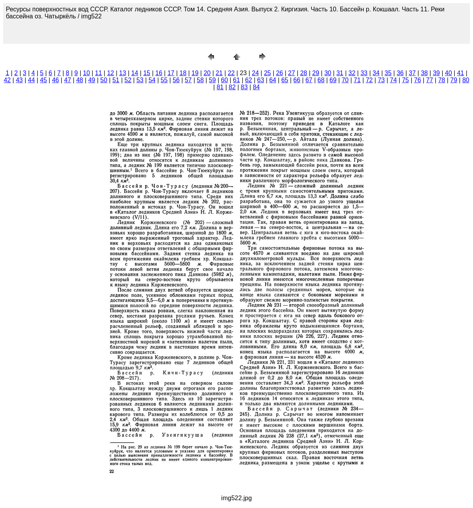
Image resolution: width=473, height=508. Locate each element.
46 (55, 80)
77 (429, 80)
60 (224, 80)
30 (327, 73)
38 (424, 73)
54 (152, 80)
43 (19, 80)
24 (255, 73)
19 (195, 73)
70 (345, 80)
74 (393, 80)
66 (296, 80)
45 (43, 80)
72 (369, 80)
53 (140, 80)
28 (303, 73)
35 (388, 73)
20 (206, 73)
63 (260, 80)
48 (79, 80)
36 (400, 73)
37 (412, 73)
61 (236, 80)
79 (453, 80)
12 (110, 73)
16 (158, 73)
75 (405, 80)
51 (115, 80)
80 (465, 80)
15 (146, 73)
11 (98, 73)
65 (284, 80)
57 (188, 80)
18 (183, 73)
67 (309, 80)
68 (321, 80)
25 (267, 73)
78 (441, 80)
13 (122, 73)
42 (7, 80)
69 (332, 80)
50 (103, 80)
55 (164, 80)
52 (127, 80)
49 (91, 80)
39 (436, 73)
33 (363, 73)
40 (448, 73)
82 (232, 87)
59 (212, 80)
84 (256, 87)
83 (244, 87)
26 (279, 73)
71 (357, 80)
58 (200, 80)
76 (417, 80)
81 (220, 87)
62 (248, 80)
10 (86, 73)
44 (31, 80)
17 (170, 73)
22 (231, 73)
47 (67, 80)
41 (460, 73)
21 (219, 73)
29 (315, 73)
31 (340, 73)
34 (375, 73)
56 (176, 80)
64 (272, 80)
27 (291, 73)
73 (381, 80)
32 (352, 73)
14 (134, 73)
